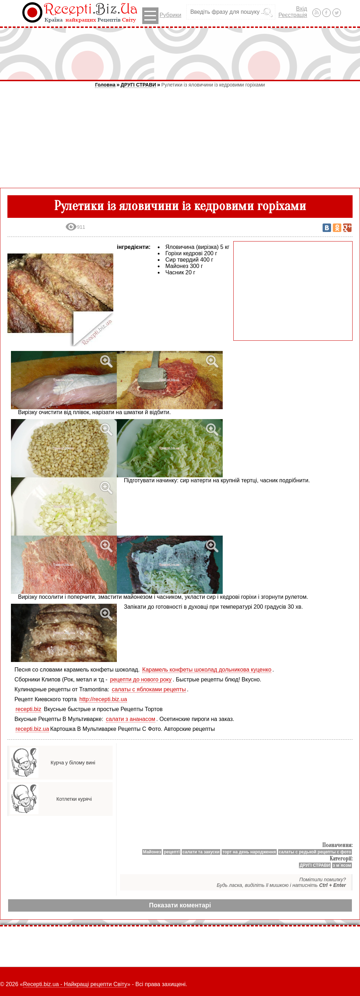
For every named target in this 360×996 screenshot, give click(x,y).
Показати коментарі (180, 905)
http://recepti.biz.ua (103, 699)
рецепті (172, 851)
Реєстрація (292, 15)
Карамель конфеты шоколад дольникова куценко (206, 670)
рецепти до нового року (141, 679)
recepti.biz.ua (32, 729)
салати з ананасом (130, 719)
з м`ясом (342, 865)
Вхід (301, 9)
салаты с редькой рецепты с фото (315, 851)
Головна (105, 85)
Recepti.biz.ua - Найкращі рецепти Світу (75, 984)
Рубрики (161, 15)
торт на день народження (249, 851)
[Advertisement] (180, 54)
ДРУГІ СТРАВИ (138, 85)
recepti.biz (28, 709)
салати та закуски (201, 851)
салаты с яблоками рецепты (149, 689)
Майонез (152, 851)
